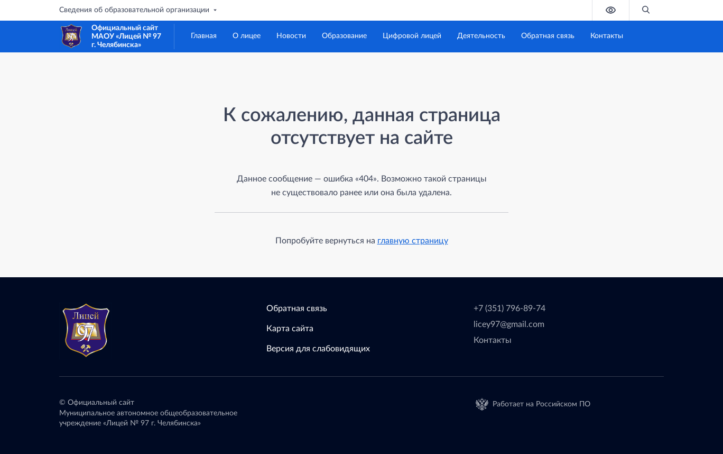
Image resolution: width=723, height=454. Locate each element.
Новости (291, 36)
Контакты (606, 36)
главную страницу (412, 241)
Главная (204, 36)
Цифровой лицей (412, 36)
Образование (344, 36)
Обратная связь (547, 36)
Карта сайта (289, 328)
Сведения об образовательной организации (139, 10)
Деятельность (481, 36)
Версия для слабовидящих (318, 348)
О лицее (247, 36)
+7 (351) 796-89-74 (509, 308)
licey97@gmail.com (509, 324)
